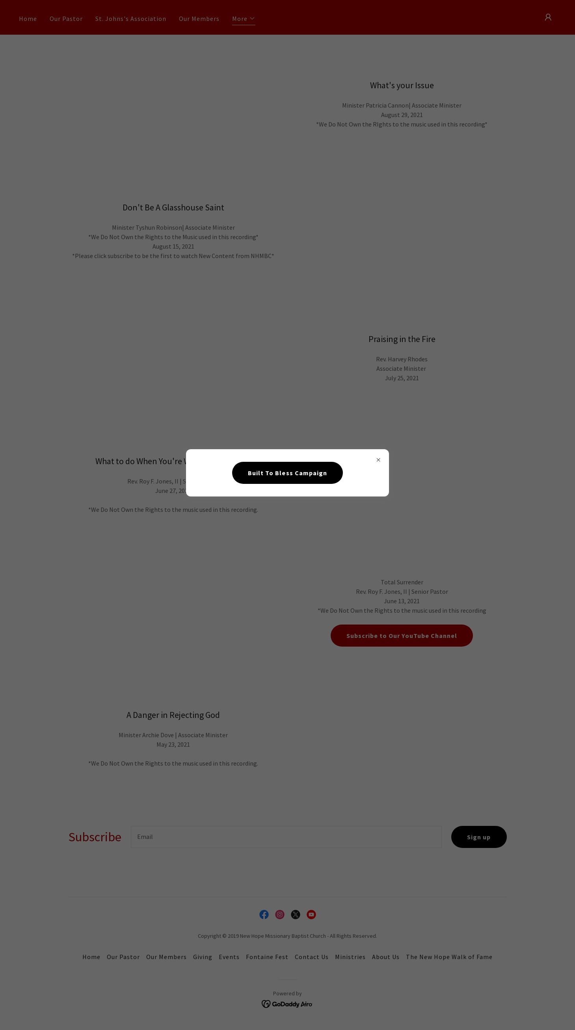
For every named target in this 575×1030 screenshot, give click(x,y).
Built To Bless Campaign (287, 473)
